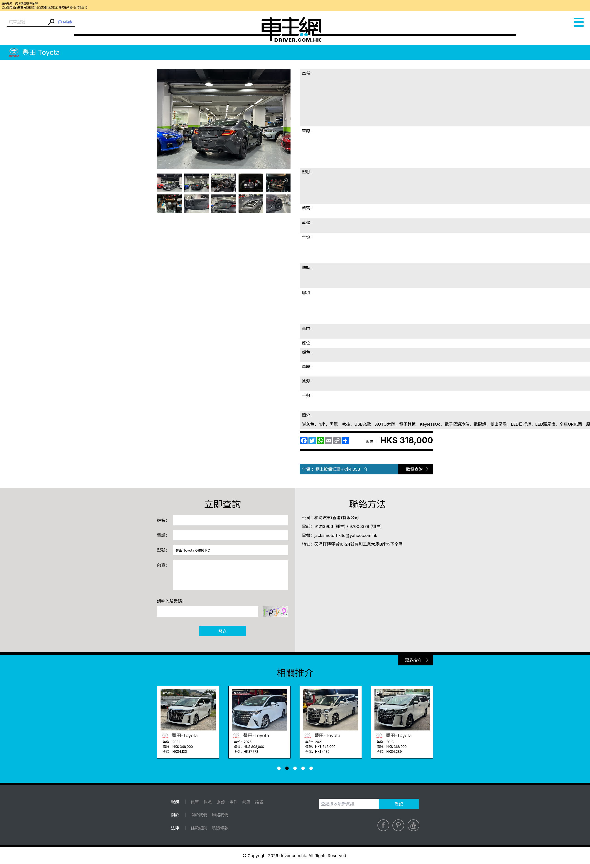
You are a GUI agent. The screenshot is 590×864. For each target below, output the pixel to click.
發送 (223, 631)
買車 (195, 801)
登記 (399, 804)
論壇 (259, 801)
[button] (279, 768)
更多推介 (413, 660)
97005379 (359, 526)
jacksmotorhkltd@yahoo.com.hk (345, 535)
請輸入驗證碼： (171, 601)
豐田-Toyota (179, 735)
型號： (163, 550)
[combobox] (27, 22)
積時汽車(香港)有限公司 (336, 517)
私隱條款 (220, 828)
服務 (220, 801)
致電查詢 (414, 469)
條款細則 (199, 828)
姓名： (163, 520)
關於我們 (199, 815)
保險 (208, 801)
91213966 (323, 526)
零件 (233, 801)
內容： (163, 565)
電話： (163, 535)
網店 (246, 801)
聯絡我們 (220, 815)
